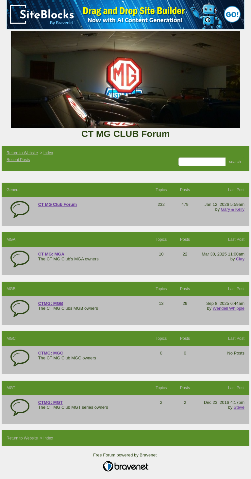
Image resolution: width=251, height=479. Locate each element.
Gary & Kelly (232, 209)
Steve (239, 407)
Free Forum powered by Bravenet (125, 455)
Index (48, 153)
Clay (240, 258)
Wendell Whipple (228, 308)
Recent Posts (18, 159)
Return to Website (22, 153)
